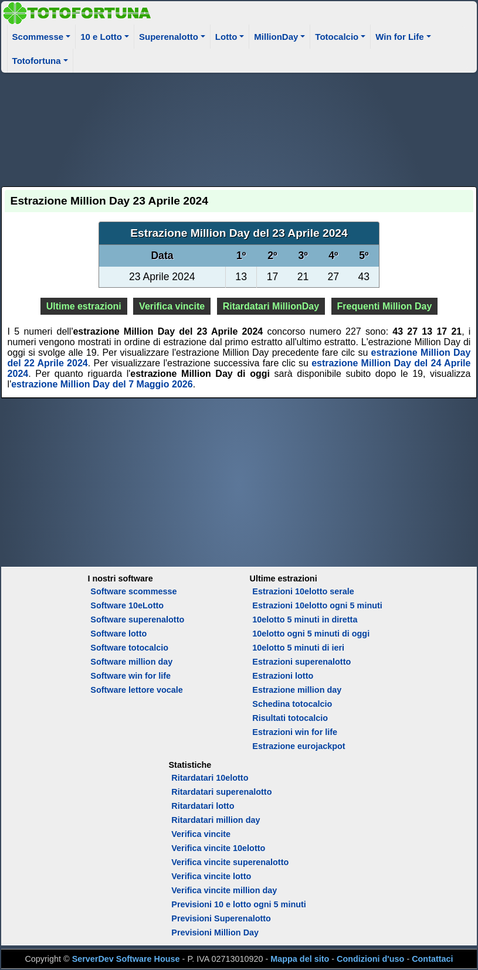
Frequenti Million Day (384, 306)
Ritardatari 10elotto (209, 777)
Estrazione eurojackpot (298, 746)
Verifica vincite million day (224, 890)
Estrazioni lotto (282, 675)
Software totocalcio (129, 647)
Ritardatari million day (215, 820)
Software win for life (130, 675)
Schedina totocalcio (292, 704)
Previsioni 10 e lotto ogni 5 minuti (238, 904)
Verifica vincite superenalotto (230, 862)
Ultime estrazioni (83, 306)
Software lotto (118, 633)
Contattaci (432, 959)
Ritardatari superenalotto (221, 792)
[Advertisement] (239, 128)
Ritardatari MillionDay (271, 306)
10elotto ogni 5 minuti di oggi (310, 633)
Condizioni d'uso (370, 959)
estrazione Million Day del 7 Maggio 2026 (101, 384)
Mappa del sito (299, 959)
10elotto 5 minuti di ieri (298, 647)
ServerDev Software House (126, 959)
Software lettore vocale (136, 690)
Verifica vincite (172, 306)
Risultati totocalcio (290, 718)
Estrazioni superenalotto (301, 661)
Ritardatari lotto (202, 806)
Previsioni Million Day (215, 932)
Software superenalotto (137, 619)
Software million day (131, 661)
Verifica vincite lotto (211, 876)
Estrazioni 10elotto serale (303, 591)
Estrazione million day (296, 690)
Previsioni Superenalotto (221, 918)
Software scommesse (133, 591)
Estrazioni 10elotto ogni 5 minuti (317, 605)
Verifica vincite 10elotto (218, 848)
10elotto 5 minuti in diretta (304, 619)
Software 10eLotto (127, 605)
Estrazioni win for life (294, 732)
